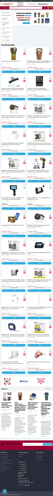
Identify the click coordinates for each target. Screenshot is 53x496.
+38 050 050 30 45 (20, 2)
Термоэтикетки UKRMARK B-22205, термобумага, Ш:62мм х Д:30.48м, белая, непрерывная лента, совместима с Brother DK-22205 (13, 280)
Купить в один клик (14, 68)
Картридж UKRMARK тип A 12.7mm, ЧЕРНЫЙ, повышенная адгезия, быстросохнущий (39, 198)
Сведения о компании (5, 0)
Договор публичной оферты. (6, 467)
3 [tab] (34, 26)
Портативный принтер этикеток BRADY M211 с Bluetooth (13, 225)
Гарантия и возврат (4, 458)
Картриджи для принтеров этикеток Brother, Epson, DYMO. (6, 405)
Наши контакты (21, 454)
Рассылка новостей (39, 460)
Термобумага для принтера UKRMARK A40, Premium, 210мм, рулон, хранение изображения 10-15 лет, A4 (39, 308)
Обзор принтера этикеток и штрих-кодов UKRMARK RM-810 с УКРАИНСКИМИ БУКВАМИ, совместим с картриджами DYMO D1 (46, 409)
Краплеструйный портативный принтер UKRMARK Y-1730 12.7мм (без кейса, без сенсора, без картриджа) (13, 198)
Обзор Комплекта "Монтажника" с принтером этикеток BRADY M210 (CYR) (33, 405)
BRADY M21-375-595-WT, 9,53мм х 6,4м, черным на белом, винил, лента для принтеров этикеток (38, 226)
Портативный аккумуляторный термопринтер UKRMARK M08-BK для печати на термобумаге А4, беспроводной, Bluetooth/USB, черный (13, 89)
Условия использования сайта (6, 460)
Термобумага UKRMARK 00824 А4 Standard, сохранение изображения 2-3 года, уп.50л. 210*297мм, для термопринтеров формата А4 (13, 144)
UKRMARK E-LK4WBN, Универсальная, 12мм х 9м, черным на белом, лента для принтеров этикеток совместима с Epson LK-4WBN (13, 171)
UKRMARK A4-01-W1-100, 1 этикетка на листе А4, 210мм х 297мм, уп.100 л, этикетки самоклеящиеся (13, 308)
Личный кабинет (39, 454)
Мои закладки (38, 458)
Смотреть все (48, 388)
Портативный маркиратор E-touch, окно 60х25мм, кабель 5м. (38, 362)
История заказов (39, 456)
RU (50, 0)
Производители (4, 469)
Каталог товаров (4, 8)
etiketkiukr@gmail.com (44, 4)
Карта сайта (20, 456)
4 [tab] (36, 26)
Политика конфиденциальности (6, 463)
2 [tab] (32, 26)
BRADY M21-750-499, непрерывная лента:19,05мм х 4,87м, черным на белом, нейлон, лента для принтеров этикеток (13, 116)
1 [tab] (30, 26)
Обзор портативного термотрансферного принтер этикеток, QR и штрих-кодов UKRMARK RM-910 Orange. (21, 407)
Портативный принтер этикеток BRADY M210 (10, 61)
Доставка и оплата (13, 0)
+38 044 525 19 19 (22, 464)
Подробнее (4, 430)
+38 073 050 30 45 (20, 5)
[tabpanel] (33, 18)
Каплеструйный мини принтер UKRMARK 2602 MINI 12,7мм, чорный (39, 253)
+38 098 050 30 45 (20, 4)
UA (52, 0)
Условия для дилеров (23, 0)
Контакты (30, 0)
